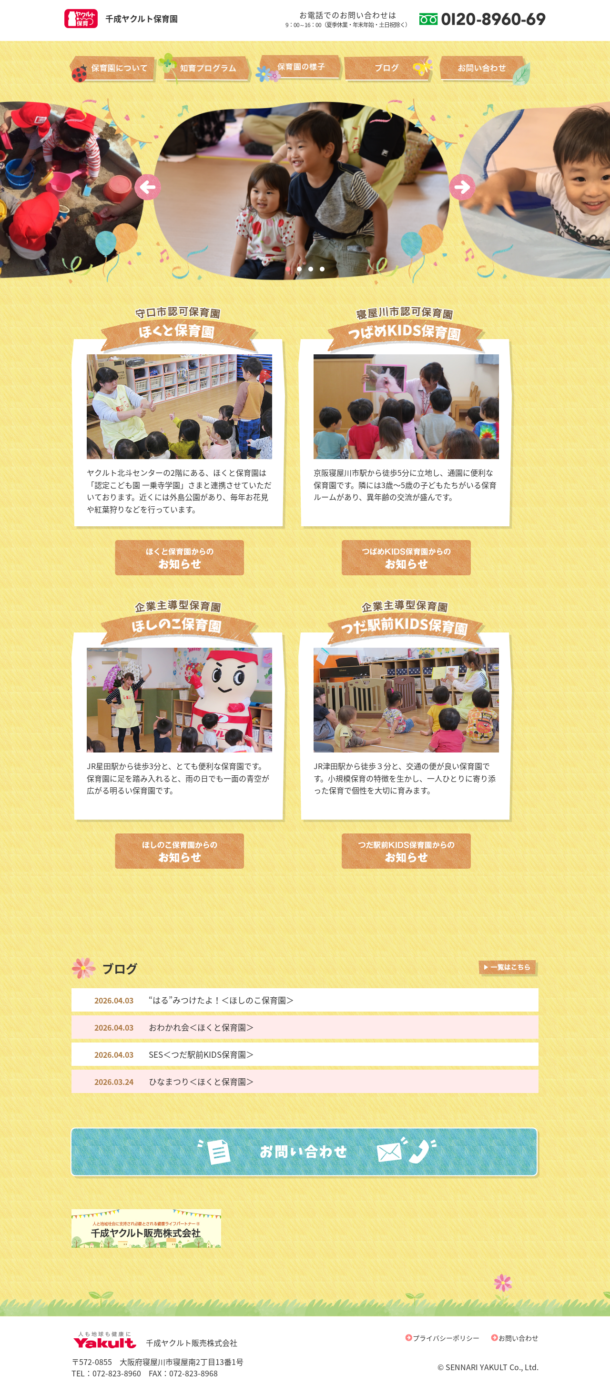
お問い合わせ (518, 1338)
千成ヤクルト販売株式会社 (154, 1342)
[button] (288, 269)
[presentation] (147, 187)
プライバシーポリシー (446, 1338)
